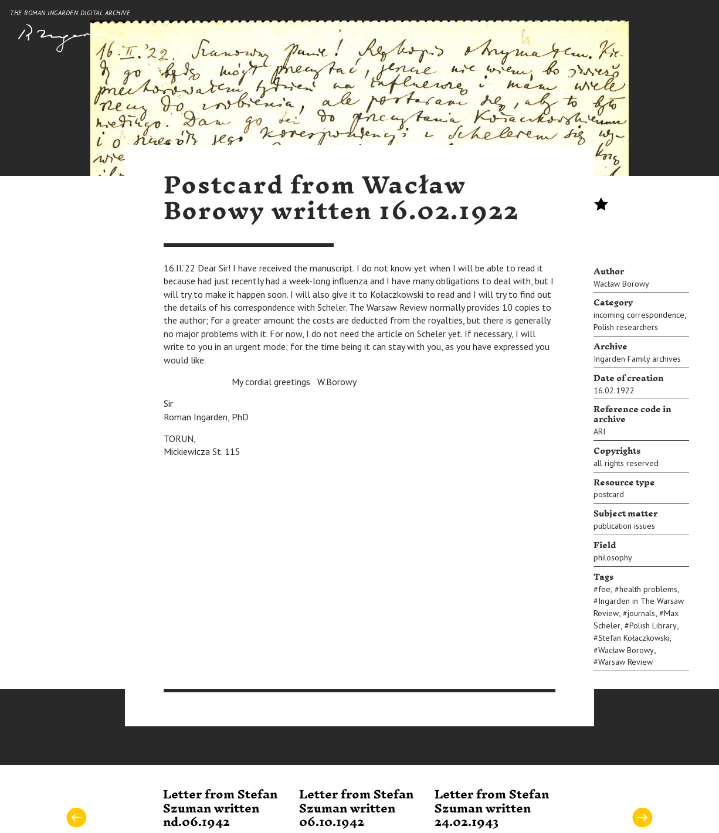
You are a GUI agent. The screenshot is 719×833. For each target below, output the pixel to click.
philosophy (612, 557)
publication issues (624, 526)
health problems (648, 589)
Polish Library (653, 625)
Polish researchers (625, 327)
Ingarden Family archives (637, 358)
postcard (608, 494)
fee (604, 589)
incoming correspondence (638, 315)
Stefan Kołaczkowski (633, 638)
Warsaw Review (625, 662)
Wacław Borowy (621, 283)
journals (641, 613)
